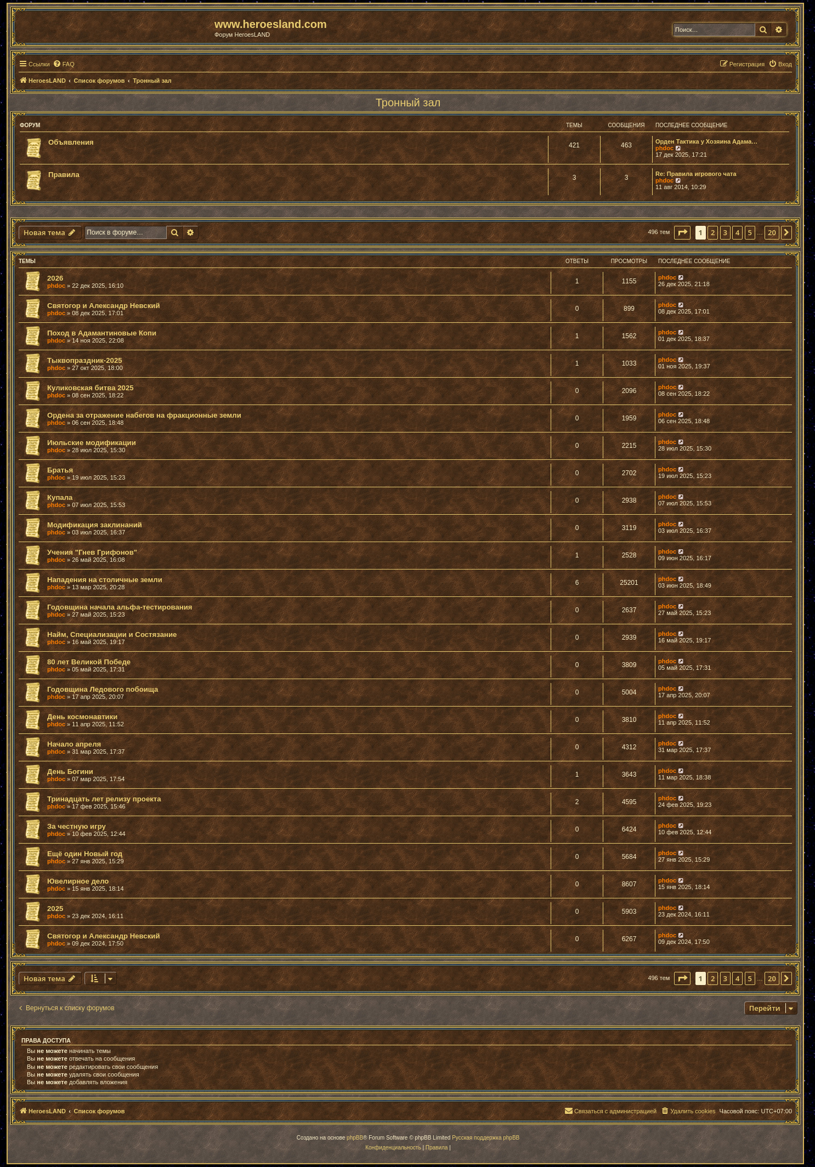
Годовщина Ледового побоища (102, 689)
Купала (59, 497)
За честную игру (76, 826)
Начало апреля (74, 744)
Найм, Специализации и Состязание (112, 634)
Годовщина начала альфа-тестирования (120, 607)
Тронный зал (408, 102)
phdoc (664, 148)
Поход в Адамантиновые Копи (101, 333)
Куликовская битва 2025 (90, 388)
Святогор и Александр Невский (103, 305)
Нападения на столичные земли (104, 580)
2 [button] (713, 232)
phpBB (355, 1138)
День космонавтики (82, 717)
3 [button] (725, 232)
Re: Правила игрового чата (696, 173)
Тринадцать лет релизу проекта (104, 799)
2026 (55, 278)
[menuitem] (64, 64)
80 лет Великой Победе (89, 662)
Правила (64, 174)
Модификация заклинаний (94, 525)
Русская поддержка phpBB (485, 1138)
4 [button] (737, 232)
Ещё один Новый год (84, 854)
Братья (60, 470)
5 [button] (750, 232)
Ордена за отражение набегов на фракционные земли (144, 415)
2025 (55, 908)
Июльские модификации (91, 443)
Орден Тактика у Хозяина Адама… (706, 141)
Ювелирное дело (78, 881)
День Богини (70, 771)
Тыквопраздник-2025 (84, 360)
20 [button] (772, 232)
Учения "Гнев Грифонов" (92, 552)
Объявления (71, 142)
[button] (682, 232)
